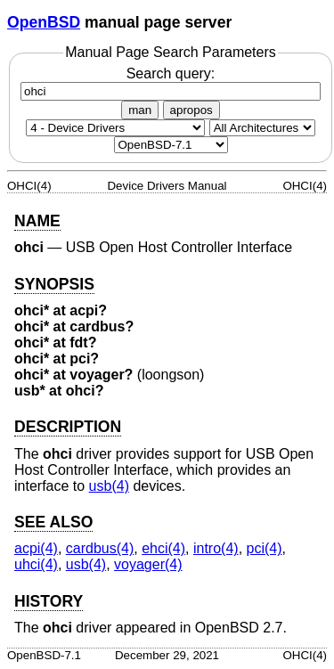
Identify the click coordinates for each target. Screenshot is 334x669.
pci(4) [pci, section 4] (264, 548)
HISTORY (48, 601)
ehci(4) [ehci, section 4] (163, 548)
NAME (37, 221)
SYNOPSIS (54, 284)
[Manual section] (115, 127)
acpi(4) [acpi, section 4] (36, 548)
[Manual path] (171, 144)
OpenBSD (43, 22)
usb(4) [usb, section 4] (109, 486)
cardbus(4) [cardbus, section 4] (100, 548)
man (139, 110)
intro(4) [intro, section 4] (216, 548)
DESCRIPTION (67, 427)
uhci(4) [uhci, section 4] (36, 564)
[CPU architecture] (262, 127)
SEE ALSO (53, 522)
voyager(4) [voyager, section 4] (148, 564)
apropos (191, 110)
